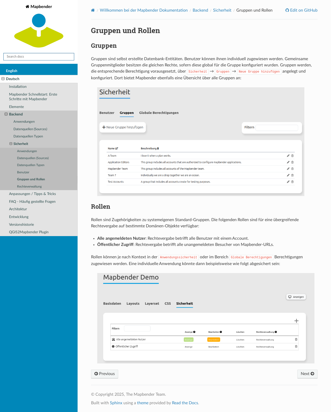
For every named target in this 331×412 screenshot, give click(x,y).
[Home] (93, 10)
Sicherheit (19, 144)
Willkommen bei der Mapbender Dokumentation (144, 10)
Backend (14, 114)
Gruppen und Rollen (31, 179)
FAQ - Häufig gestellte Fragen (32, 202)
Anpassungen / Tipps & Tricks (32, 194)
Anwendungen (24, 121)
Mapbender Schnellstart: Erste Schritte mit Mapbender (33, 96)
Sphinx (116, 403)
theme (142, 403)
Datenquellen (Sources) (30, 129)
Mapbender (39, 27)
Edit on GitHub (303, 10)
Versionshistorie (21, 225)
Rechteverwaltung (29, 186)
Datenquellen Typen (28, 136)
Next (307, 374)
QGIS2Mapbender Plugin (29, 232)
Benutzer (23, 172)
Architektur (18, 209)
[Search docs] (38, 56)
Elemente (16, 107)
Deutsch (10, 79)
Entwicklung (18, 217)
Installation (18, 87)
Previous (104, 374)
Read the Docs (185, 403)
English (11, 71)
